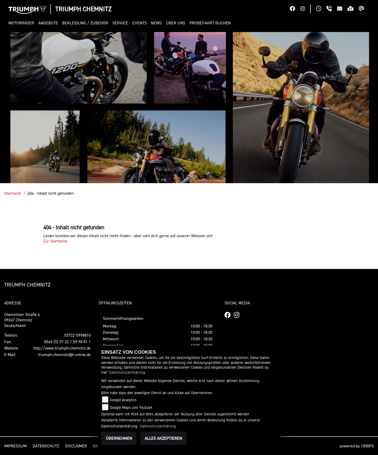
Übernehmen (119, 438)
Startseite (12, 193)
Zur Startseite (55, 241)
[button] (22, 23)
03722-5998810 (77, 335)
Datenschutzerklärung (127, 372)
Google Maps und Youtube (131, 407)
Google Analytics (123, 400)
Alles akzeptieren (163, 438)
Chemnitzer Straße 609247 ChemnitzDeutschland (22, 320)
